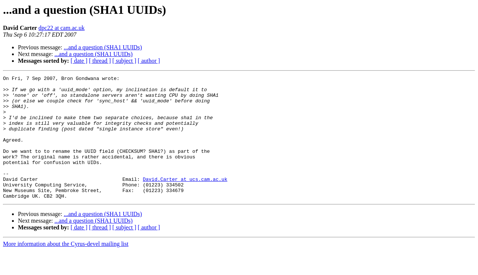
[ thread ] (100, 61)
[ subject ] (124, 61)
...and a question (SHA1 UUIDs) (103, 47)
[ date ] (79, 61)
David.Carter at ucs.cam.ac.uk (185, 200)
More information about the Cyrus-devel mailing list (65, 268)
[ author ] (149, 61)
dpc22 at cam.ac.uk (61, 28)
